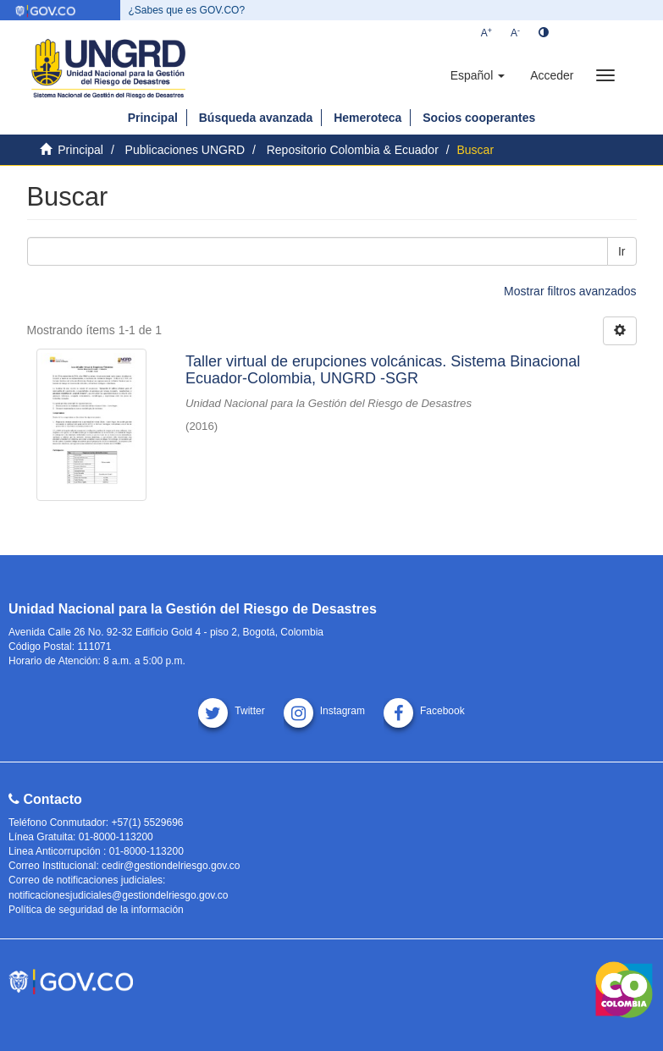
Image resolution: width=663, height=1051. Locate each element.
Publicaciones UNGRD (185, 150)
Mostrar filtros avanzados (570, 291)
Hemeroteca (367, 117)
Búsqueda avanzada (256, 117)
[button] (477, 75)
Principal (153, 117)
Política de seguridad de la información (96, 910)
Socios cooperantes (479, 117)
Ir (622, 251)
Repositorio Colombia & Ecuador (353, 150)
